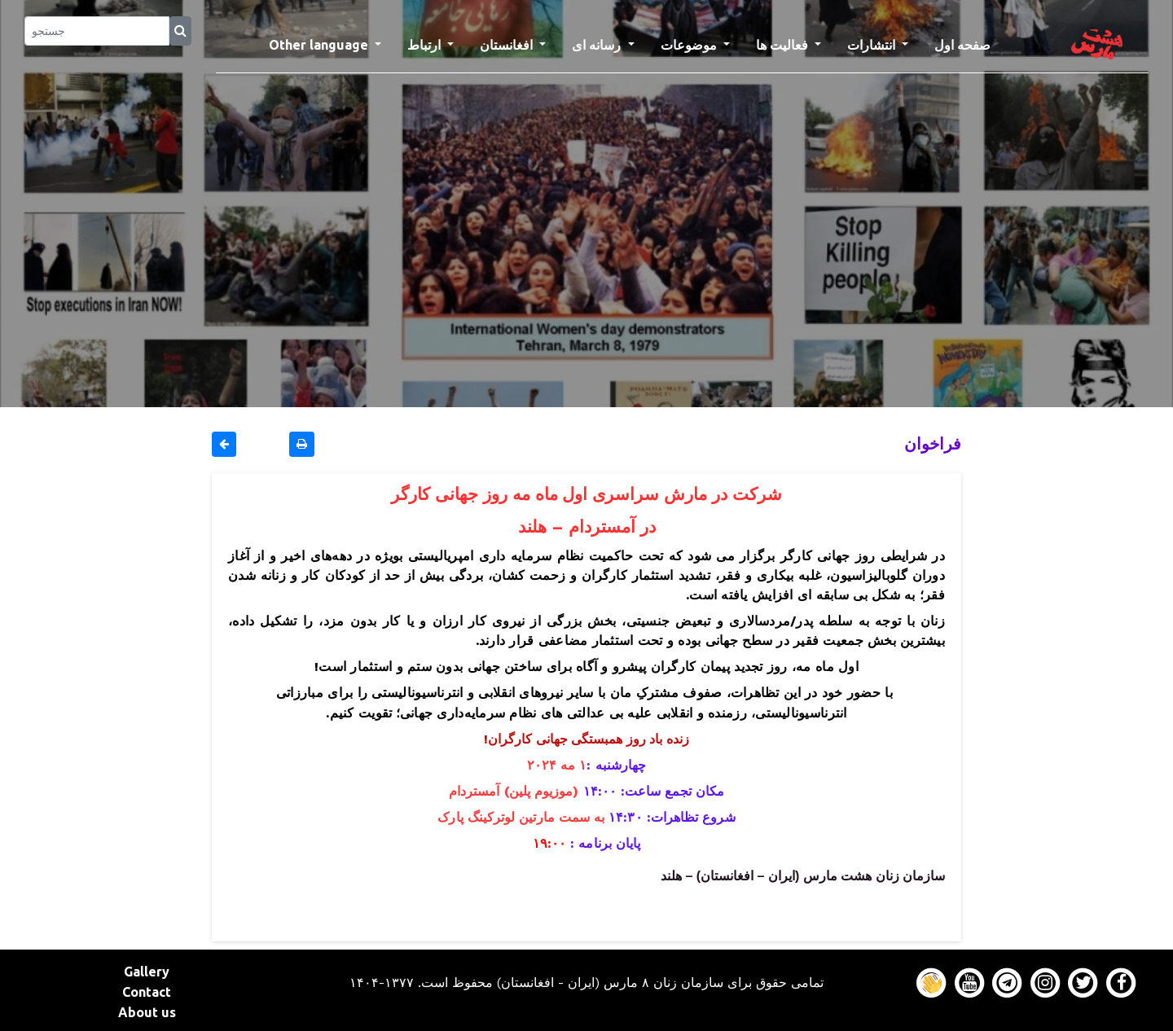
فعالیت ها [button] (783, 44)
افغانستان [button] (508, 44)
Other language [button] (320, 44)
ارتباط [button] (425, 44)
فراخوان (932, 443)
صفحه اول (969, 43)
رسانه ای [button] (598, 44)
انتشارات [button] (872, 44)
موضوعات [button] (690, 44)
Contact (146, 992)
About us (147, 1012)
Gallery (146, 971)
